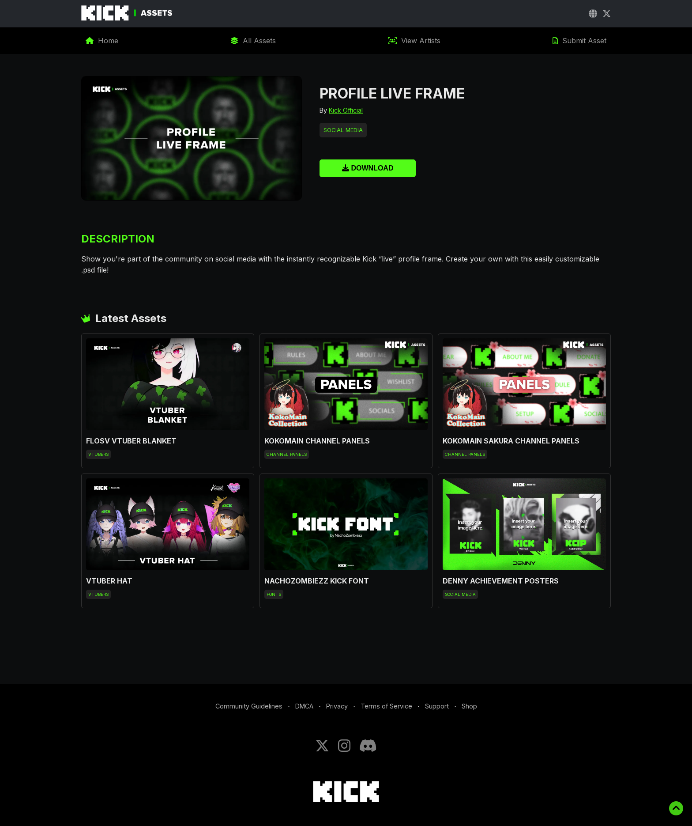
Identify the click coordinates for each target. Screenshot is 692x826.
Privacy (337, 706)
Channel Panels (287, 454)
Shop (469, 706)
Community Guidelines (248, 706)
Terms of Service (386, 706)
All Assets (253, 40)
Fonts (274, 594)
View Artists (414, 40)
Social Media (343, 130)
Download (367, 168)
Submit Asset (579, 40)
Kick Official (346, 110)
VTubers (98, 454)
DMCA (304, 706)
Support (437, 706)
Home (102, 40)
